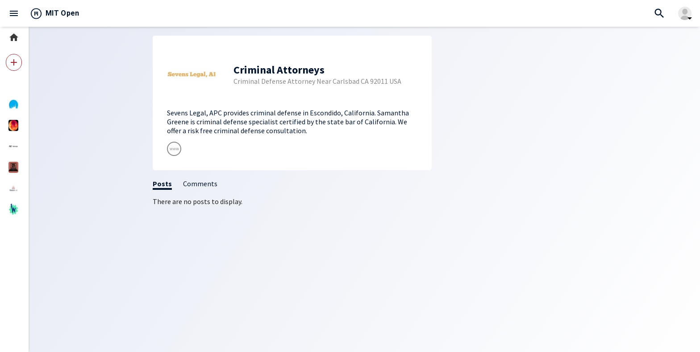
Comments (200, 183)
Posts (162, 183)
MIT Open (62, 13)
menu (13, 13)
